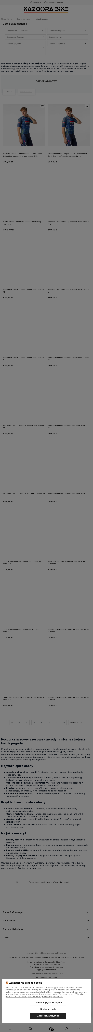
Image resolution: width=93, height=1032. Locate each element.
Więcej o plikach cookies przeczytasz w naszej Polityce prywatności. (44, 995)
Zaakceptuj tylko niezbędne (48, 1002)
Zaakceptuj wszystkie (48, 1015)
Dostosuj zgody (48, 1009)
